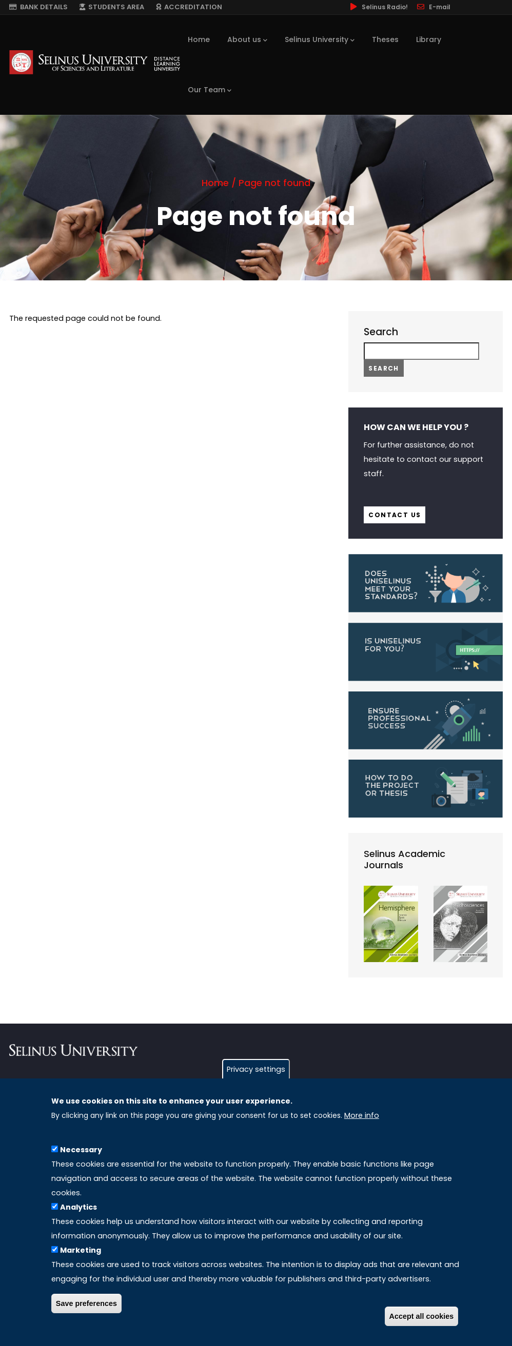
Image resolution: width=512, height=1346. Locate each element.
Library (428, 39)
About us (247, 40)
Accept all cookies (421, 1322)
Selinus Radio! (378, 7)
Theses (385, 39)
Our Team (209, 90)
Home (199, 39)
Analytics (78, 1213)
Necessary (81, 1155)
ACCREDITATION (189, 7)
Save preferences (86, 1309)
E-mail (433, 7)
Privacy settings (256, 1075)
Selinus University (320, 40)
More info (361, 1121)
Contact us (394, 515)
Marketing (80, 1256)
